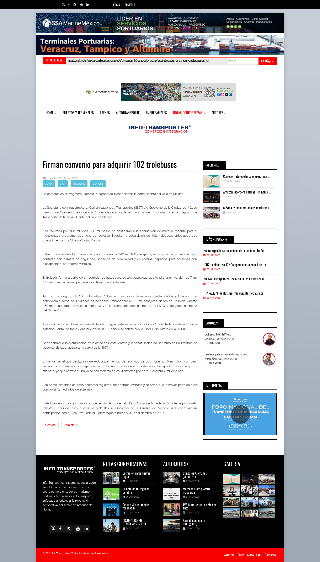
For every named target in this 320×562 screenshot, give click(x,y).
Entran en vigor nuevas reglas (136, 475)
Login (116, 5)
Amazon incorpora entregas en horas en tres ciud (234, 279)
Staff (241, 555)
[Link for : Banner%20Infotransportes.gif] (160, 45)
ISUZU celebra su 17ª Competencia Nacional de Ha (235, 265)
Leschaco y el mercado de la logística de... (227, 354)
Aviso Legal (254, 555)
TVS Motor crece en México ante (200, 506)
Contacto (270, 555)
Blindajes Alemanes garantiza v (195, 475)
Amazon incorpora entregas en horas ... (247, 192)
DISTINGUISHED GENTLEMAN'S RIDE (134, 522)
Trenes (105, 113)
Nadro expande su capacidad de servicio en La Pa (234, 251)
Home (51, 113)
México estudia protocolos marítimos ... (247, 208)
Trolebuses (79, 183)
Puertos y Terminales (78, 113)
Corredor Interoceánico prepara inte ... (246, 176)
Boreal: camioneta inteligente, (194, 522)
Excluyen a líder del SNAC (218, 334)
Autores (218, 113)
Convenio (98, 183)
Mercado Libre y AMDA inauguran (196, 491)
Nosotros (228, 555)
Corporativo (214, 343)
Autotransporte (128, 113)
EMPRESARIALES (156, 113)
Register (130, 5)
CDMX (48, 183)
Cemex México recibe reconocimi (136, 506)
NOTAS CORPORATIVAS (189, 113)
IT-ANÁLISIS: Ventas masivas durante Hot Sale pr (233, 293)
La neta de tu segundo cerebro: (136, 491)
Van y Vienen (215, 363)
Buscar (268, 61)
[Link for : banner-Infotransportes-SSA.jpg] (160, 23)
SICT (62, 183)
